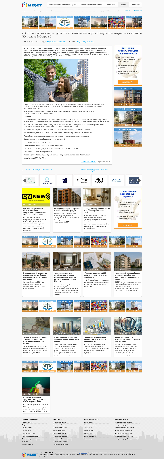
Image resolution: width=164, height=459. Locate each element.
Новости (123, 5)
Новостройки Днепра (59, 430)
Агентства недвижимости (29, 439)
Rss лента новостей (88, 162)
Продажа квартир (27, 422)
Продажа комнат (27, 425)
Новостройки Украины (59, 422)
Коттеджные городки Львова (123, 439)
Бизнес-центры (88, 439)
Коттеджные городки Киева (123, 425)
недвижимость (83, 453)
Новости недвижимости (41, 11)
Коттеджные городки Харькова (124, 436)
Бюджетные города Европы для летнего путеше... (94, 170)
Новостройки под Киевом (60, 427)
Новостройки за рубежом (60, 441)
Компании (111, 5)
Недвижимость (26, 11)
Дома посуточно (88, 430)
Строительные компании (60, 444)
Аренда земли (88, 433)
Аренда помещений (89, 436)
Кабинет (127, 11)
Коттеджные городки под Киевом (124, 427)
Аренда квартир (88, 422)
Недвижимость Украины (56, 42)
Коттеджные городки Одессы (123, 433)
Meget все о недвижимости (30, 454)
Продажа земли (26, 430)
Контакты (25, 441)
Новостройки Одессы (59, 433)
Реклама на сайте (27, 444)
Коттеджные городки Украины (123, 422)
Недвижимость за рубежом (30, 436)
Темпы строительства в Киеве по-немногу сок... (39, 170)
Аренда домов (88, 427)
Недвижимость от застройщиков (62, 5)
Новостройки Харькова (60, 436)
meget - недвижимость (85, 42)
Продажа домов (27, 427)
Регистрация (138, 11)
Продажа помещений (28, 433)
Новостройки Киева (59, 425)
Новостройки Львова (59, 439)
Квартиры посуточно (90, 425)
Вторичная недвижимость (92, 5)
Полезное (136, 5)
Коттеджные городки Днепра (123, 430)
